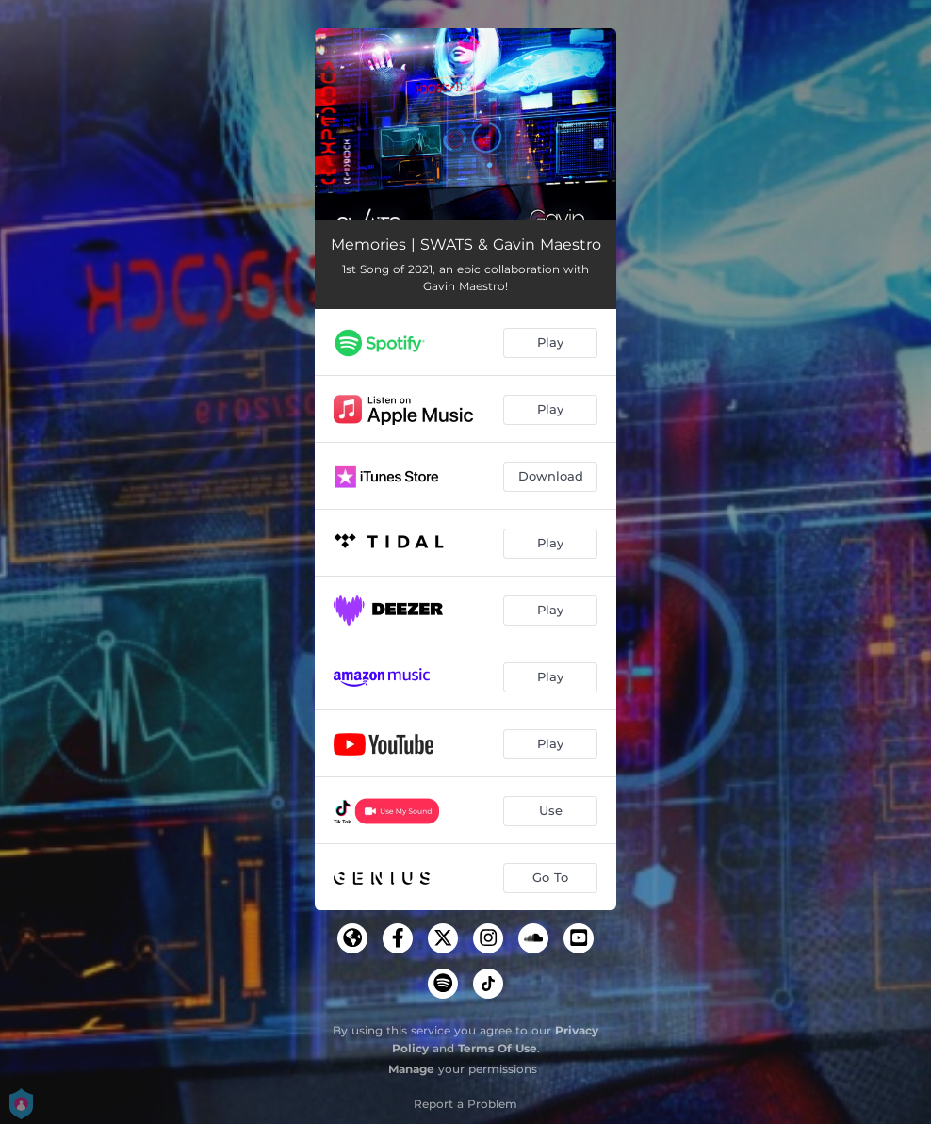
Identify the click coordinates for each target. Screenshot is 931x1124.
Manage (411, 1069)
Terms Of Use (497, 1048)
